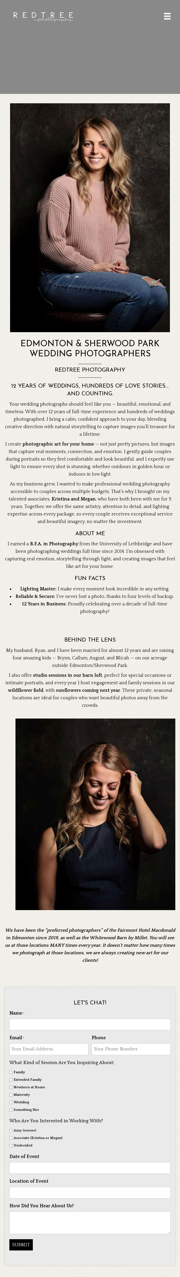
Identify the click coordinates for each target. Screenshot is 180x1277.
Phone (99, 1037)
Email (16, 1037)
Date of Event (24, 1155)
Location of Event (29, 1179)
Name (16, 1013)
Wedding (21, 1101)
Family (19, 1071)
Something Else (26, 1109)
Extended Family (28, 1079)
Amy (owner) (25, 1129)
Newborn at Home (29, 1086)
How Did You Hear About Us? (41, 1203)
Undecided (23, 1144)
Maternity (22, 1094)
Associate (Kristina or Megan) (38, 1137)
